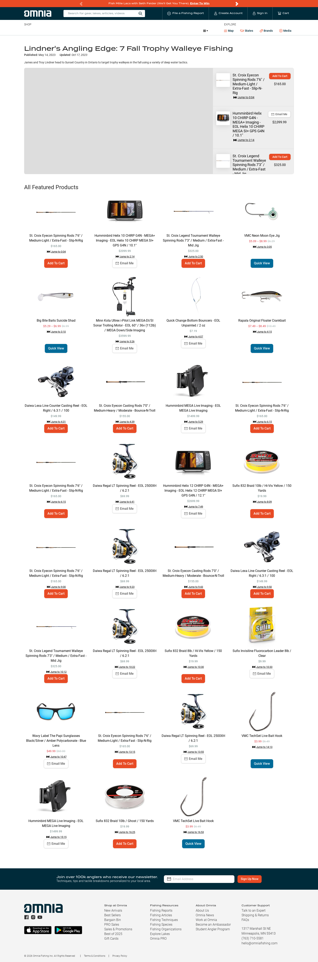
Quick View (262, 263)
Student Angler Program (213, 929)
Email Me (279, 114)
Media (285, 30)
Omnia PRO (158, 938)
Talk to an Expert (253, 910)
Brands (266, 31)
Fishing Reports (161, 910)
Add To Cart (279, 76)
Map (229, 30)
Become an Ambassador (213, 924)
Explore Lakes (160, 934)
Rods (52, 30)
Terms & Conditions (94, 955)
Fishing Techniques (164, 920)
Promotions (189, 31)
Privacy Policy (119, 955)
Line (40, 30)
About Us (202, 910)
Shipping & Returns (255, 915)
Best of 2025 (113, 934)
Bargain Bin (112, 920)
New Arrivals (113, 910)
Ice (159, 30)
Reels (66, 30)
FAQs (245, 920)
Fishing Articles (161, 915)
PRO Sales (111, 924)
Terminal (82, 30)
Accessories (102, 30)
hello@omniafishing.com (259, 943)
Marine (121, 30)
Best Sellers (112, 915)
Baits (27, 30)
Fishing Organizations (166, 929)
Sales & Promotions (118, 929)
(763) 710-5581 (253, 938)
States (246, 31)
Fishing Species (161, 924)
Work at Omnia (206, 920)
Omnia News (205, 915)
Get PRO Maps (141, 30)
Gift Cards (111, 938)
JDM (170, 30)
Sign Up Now (250, 879)
